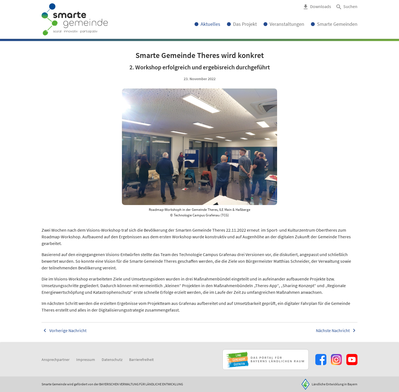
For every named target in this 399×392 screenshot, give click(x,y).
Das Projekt (245, 24)
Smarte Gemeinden (337, 24)
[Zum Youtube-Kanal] (351, 359)
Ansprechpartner (56, 359)
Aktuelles (210, 24)
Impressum (85, 359)
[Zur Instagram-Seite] (336, 359)
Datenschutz (112, 359)
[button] (346, 7)
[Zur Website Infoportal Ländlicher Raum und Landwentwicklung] (265, 359)
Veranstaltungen (287, 24)
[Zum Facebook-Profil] (320, 359)
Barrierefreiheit (141, 359)
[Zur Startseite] (75, 19)
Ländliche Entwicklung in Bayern (334, 384)
